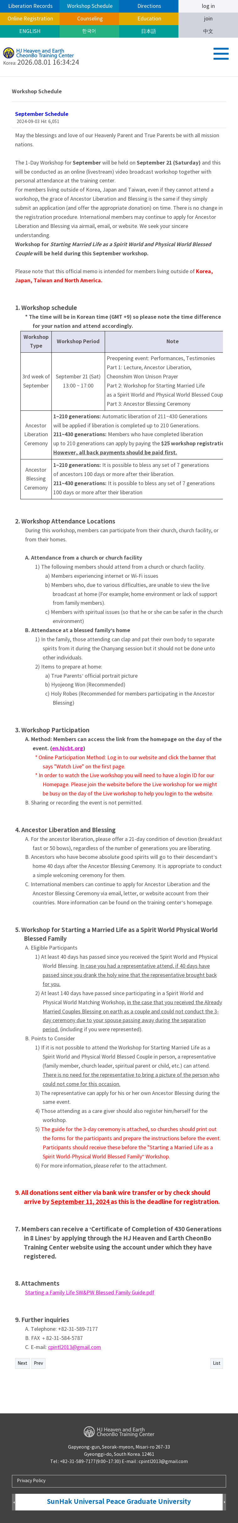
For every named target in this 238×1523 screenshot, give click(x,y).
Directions (148, 6)
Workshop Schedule (89, 6)
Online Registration (29, 19)
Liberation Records (30, 6)
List (216, 1363)
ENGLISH (29, 31)
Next (22, 1363)
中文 (208, 31)
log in (208, 6)
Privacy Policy (31, 1480)
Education (148, 19)
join (208, 19)
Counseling (89, 19)
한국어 (89, 31)
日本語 (148, 31)
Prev (38, 1363)
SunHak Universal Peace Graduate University (119, 1502)
